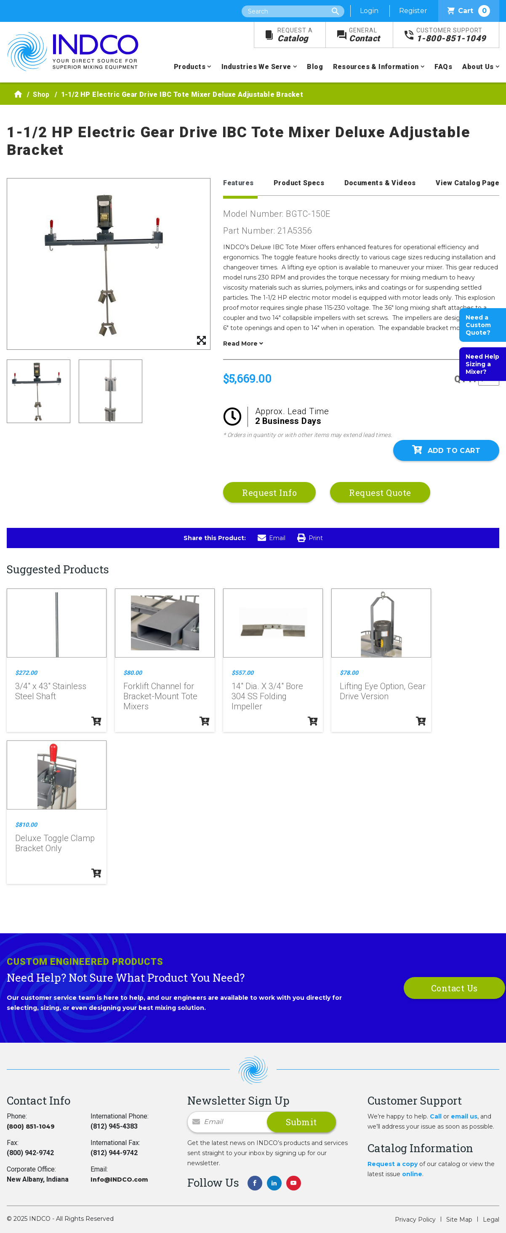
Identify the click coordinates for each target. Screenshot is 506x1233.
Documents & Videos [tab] (380, 183)
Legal (491, 1219)
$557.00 (242, 672)
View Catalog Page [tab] (467, 183)
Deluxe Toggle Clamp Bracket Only (55, 843)
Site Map (459, 1219)
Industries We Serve (256, 67)
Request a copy (393, 1164)
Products (189, 67)
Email (271, 538)
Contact (364, 35)
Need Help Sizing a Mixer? (482, 364)
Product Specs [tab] (299, 183)
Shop (41, 95)
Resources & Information (375, 67)
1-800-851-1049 (451, 35)
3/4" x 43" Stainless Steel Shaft (50, 691)
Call (436, 1116)
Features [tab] (238, 183)
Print (310, 538)
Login (369, 11)
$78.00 (349, 672)
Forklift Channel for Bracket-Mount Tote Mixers (160, 696)
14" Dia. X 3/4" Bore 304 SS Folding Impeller (267, 696)
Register (413, 11)
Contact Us (454, 988)
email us (464, 1116)
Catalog (295, 35)
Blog (315, 67)
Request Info (269, 492)
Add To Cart (446, 450)
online (412, 1174)
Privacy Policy (415, 1219)
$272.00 (26, 672)
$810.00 (26, 824)
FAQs (443, 67)
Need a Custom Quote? (478, 325)
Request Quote (380, 492)
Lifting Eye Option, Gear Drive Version (383, 691)
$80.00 (132, 672)
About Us (477, 67)
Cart (468, 11)
